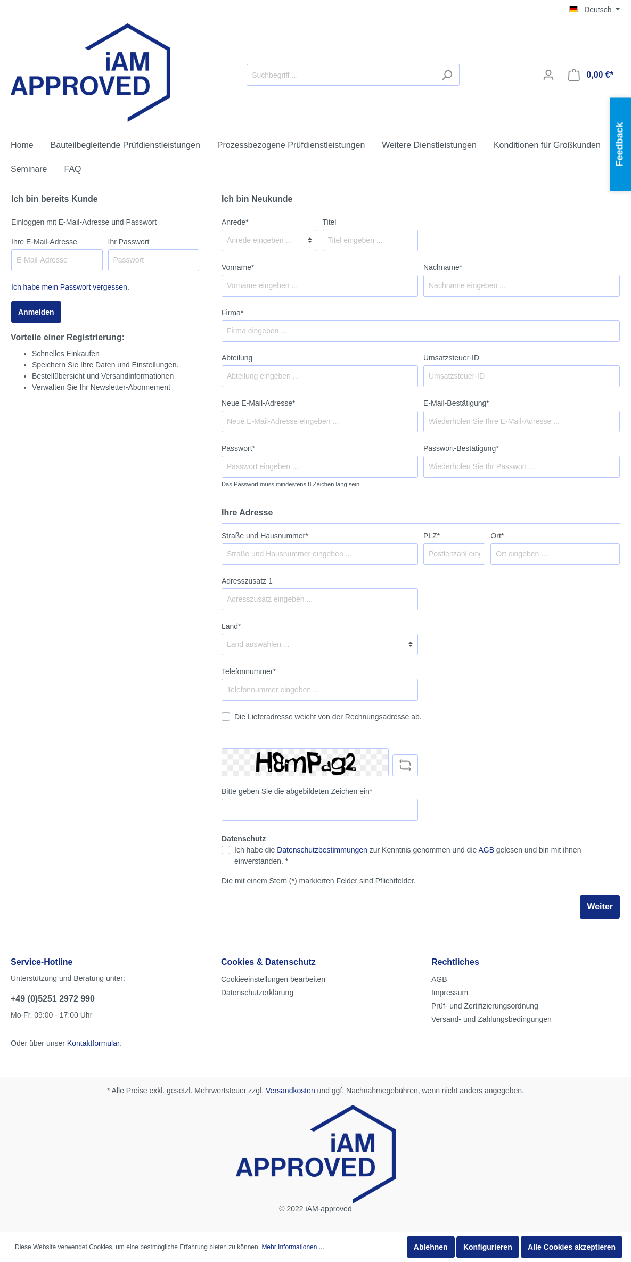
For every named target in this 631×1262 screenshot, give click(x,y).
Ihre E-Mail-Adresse (44, 241)
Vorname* (238, 267)
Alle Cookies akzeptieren (572, 1247)
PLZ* (431, 535)
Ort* (497, 535)
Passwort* (238, 448)
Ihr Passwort (129, 241)
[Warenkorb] (590, 75)
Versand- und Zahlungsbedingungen (491, 1019)
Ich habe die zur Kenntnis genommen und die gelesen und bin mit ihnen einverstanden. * (407, 855)
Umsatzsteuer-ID (451, 358)
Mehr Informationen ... (292, 1247)
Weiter (600, 906)
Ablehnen (431, 1247)
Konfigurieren (487, 1247)
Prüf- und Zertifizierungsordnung (484, 1006)
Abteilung (237, 358)
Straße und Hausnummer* (265, 535)
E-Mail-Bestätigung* (456, 403)
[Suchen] (447, 75)
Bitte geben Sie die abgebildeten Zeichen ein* (297, 791)
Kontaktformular (93, 1043)
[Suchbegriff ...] (341, 75)
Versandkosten (290, 1090)
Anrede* (235, 222)
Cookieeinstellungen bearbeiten (273, 979)
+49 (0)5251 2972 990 (53, 998)
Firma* (232, 312)
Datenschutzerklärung (257, 992)
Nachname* (442, 267)
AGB (486, 850)
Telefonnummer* (249, 671)
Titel (330, 222)
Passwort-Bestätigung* (461, 448)
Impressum (449, 992)
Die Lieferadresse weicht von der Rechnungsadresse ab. (328, 716)
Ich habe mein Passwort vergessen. (70, 287)
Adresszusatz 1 (247, 581)
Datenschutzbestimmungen (322, 850)
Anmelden (36, 312)
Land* (231, 626)
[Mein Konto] (548, 75)
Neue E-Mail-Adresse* (259, 403)
